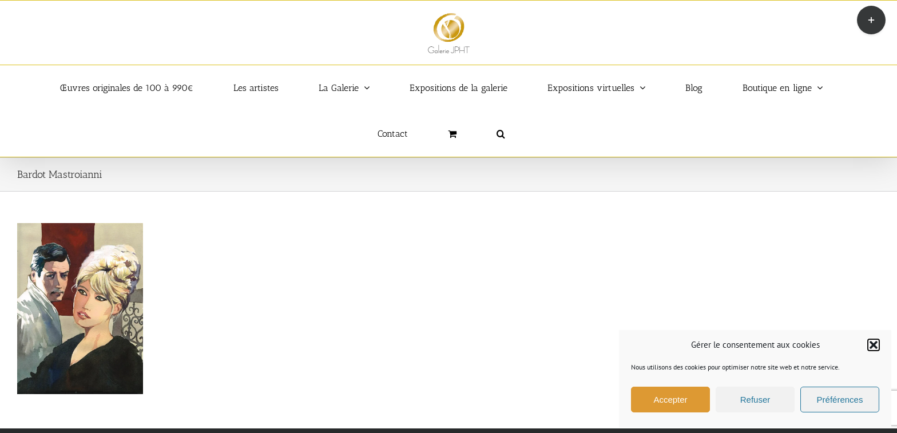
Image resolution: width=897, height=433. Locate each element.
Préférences (840, 399)
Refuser (755, 399)
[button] (873, 345)
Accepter (670, 399)
